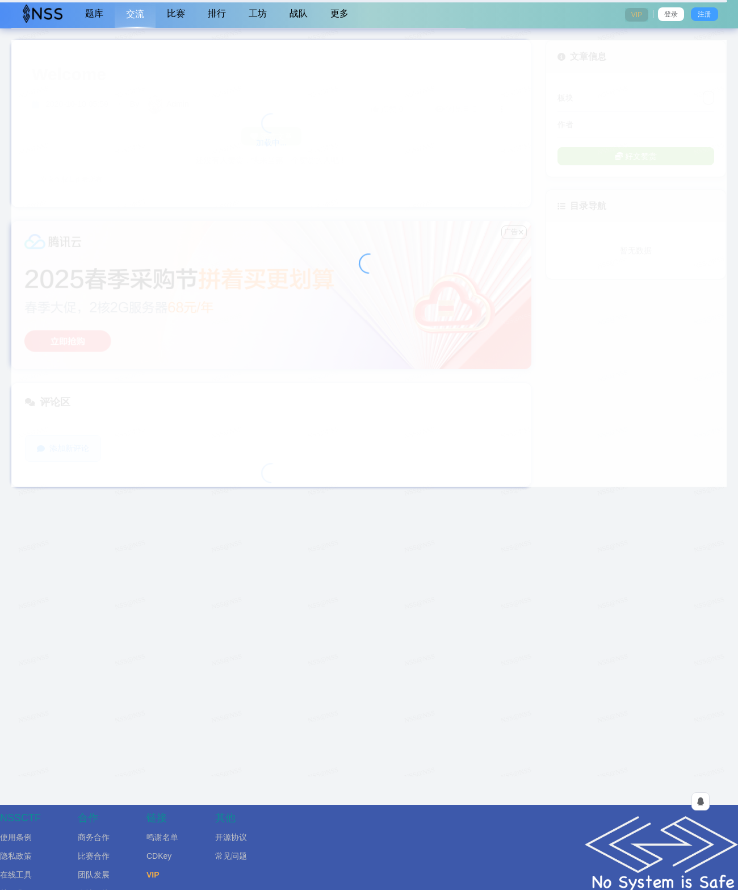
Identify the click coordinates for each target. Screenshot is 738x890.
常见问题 (231, 855)
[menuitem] (42, 14)
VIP (153, 874)
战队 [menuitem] (299, 13)
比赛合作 (94, 855)
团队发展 (94, 874)
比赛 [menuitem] (176, 13)
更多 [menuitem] (339, 13)
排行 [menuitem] (217, 13)
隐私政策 (16, 855)
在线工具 (16, 874)
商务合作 (94, 837)
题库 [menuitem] (94, 13)
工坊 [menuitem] (258, 13)
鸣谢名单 (162, 837)
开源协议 (231, 837)
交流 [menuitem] (135, 14)
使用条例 (16, 837)
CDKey (158, 855)
